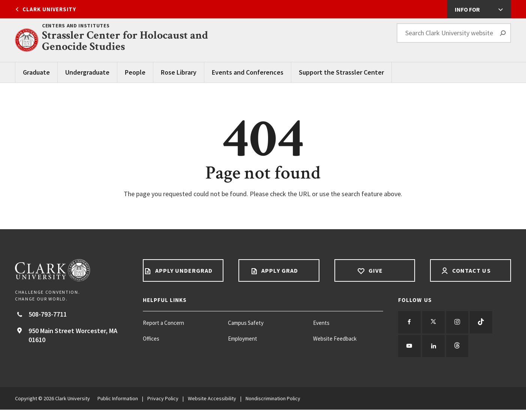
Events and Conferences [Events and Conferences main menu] (247, 72)
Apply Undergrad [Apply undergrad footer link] (183, 270)
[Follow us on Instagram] (457, 322)
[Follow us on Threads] (457, 346)
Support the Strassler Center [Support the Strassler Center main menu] (341, 72)
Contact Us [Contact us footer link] (471, 270)
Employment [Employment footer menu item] (242, 338)
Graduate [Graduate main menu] (36, 72)
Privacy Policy (162, 398)
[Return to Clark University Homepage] (71, 270)
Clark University (49, 9)
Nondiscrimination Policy (273, 398)
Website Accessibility (212, 398)
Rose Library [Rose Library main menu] (178, 72)
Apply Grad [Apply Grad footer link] (279, 270)
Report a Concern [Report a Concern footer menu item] (163, 322)
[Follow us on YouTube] (409, 346)
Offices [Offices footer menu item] (151, 338)
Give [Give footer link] (374, 270)
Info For (467, 9)
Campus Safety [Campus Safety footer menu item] (246, 322)
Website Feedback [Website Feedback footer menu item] (335, 338)
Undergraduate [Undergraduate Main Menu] (87, 72)
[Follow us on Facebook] (409, 322)
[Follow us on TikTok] (481, 322)
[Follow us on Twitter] (433, 322)
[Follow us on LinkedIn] (433, 346)
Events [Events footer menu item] (321, 322)
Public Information (117, 398)
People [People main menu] (135, 72)
